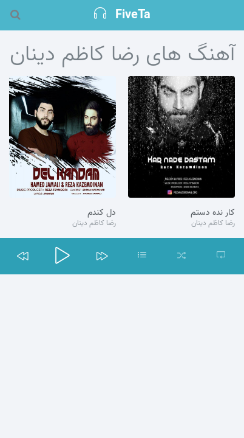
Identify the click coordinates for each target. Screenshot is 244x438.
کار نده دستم (213, 213)
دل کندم (101, 213)
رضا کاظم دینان (213, 223)
